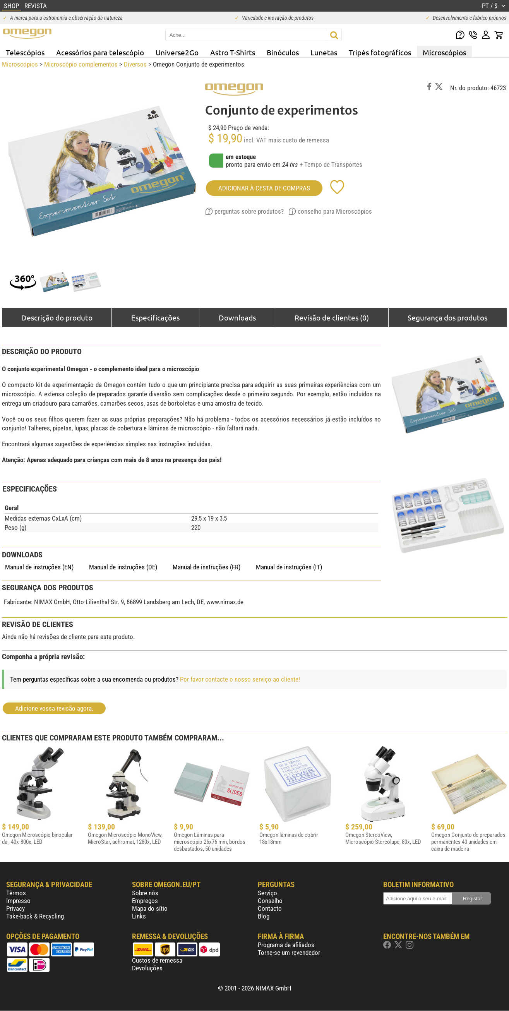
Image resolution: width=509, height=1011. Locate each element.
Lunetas (323, 52)
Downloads (237, 317)
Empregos (145, 901)
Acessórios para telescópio (100, 52)
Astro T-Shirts (232, 52)
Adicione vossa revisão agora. (54, 708)
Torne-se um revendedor (289, 952)
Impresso (18, 901)
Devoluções (147, 968)
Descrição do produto (57, 317)
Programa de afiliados (286, 945)
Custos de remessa (157, 960)
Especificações (155, 317)
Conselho (270, 901)
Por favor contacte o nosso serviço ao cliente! (240, 679)
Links (139, 916)
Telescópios (25, 52)
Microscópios (444, 52)
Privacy (15, 908)
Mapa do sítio (150, 908)
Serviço (267, 893)
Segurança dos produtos (447, 317)
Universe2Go (177, 52)
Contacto (270, 908)
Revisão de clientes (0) (332, 317)
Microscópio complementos (81, 64)
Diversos (135, 64)
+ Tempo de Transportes (331, 164)
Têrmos (16, 893)
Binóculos (283, 52)
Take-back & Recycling (35, 916)
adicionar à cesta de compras (264, 188)
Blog (263, 916)
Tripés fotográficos (380, 52)
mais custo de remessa (298, 140)
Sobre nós (145, 893)
